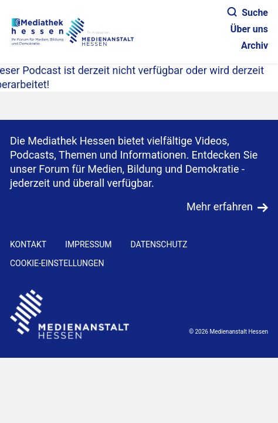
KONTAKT (28, 244)
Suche (248, 12)
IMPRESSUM (88, 244)
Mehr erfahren (220, 206)
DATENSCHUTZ (158, 244)
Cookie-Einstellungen (57, 263)
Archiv (254, 45)
